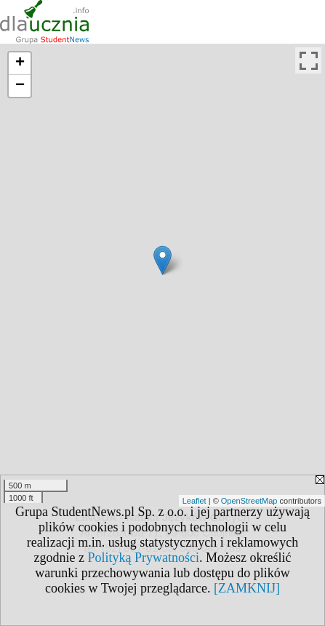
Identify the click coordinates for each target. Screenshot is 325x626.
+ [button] (20, 63)
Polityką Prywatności (144, 557)
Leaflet (194, 500)
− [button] (20, 86)
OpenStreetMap (249, 500)
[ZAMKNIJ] (247, 588)
